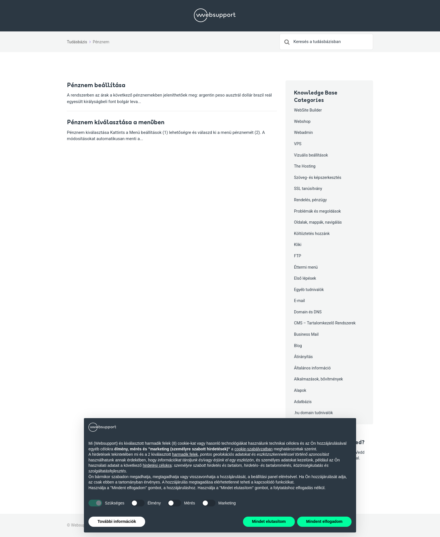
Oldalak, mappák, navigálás (318, 222)
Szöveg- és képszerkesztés (317, 177)
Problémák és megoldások (317, 211)
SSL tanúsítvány (308, 188)
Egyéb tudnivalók (309, 289)
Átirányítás (303, 356)
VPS (297, 144)
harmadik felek (185, 454)
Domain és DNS (307, 312)
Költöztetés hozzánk (312, 233)
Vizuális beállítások (311, 155)
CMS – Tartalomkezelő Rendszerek (325, 323)
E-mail (299, 300)
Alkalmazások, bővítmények (318, 379)
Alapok (300, 390)
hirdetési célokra (157, 465)
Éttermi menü (306, 267)
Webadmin (303, 132)
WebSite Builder (308, 110)
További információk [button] (117, 521)
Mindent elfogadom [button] (324, 521)
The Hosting (305, 166)
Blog (298, 345)
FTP (297, 256)
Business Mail (306, 334)
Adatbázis (303, 401)
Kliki (297, 244)
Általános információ (312, 368)
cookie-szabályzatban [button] (253, 449)
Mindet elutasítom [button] (269, 521)
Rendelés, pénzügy (310, 200)
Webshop (302, 121)
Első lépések (305, 278)
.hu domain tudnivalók (313, 412)
